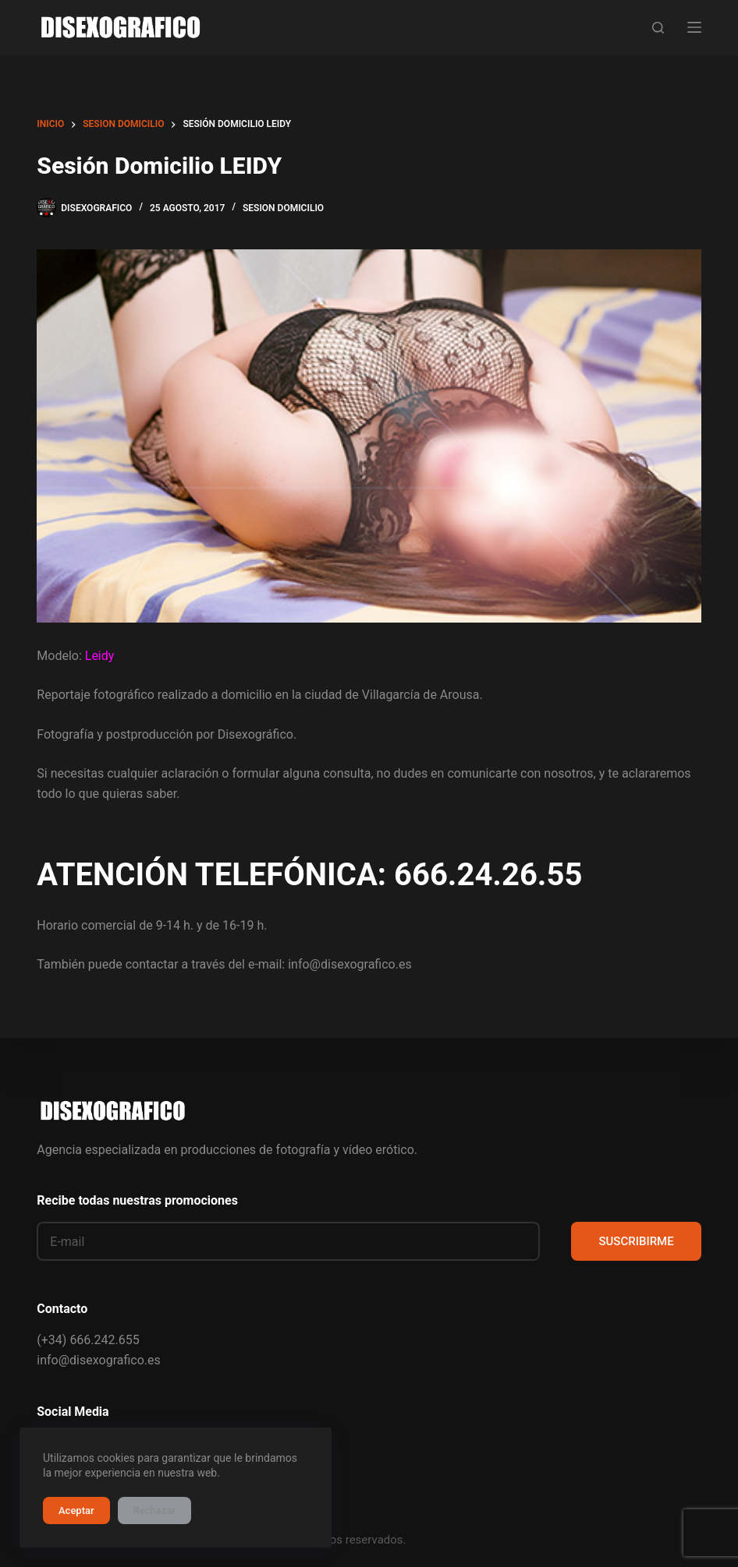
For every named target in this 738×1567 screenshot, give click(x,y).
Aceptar (76, 1510)
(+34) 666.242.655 (88, 1339)
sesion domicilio (283, 208)
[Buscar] (658, 28)
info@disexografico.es (98, 1360)
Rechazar (154, 1510)
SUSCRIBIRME (635, 1241)
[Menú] (694, 27)
